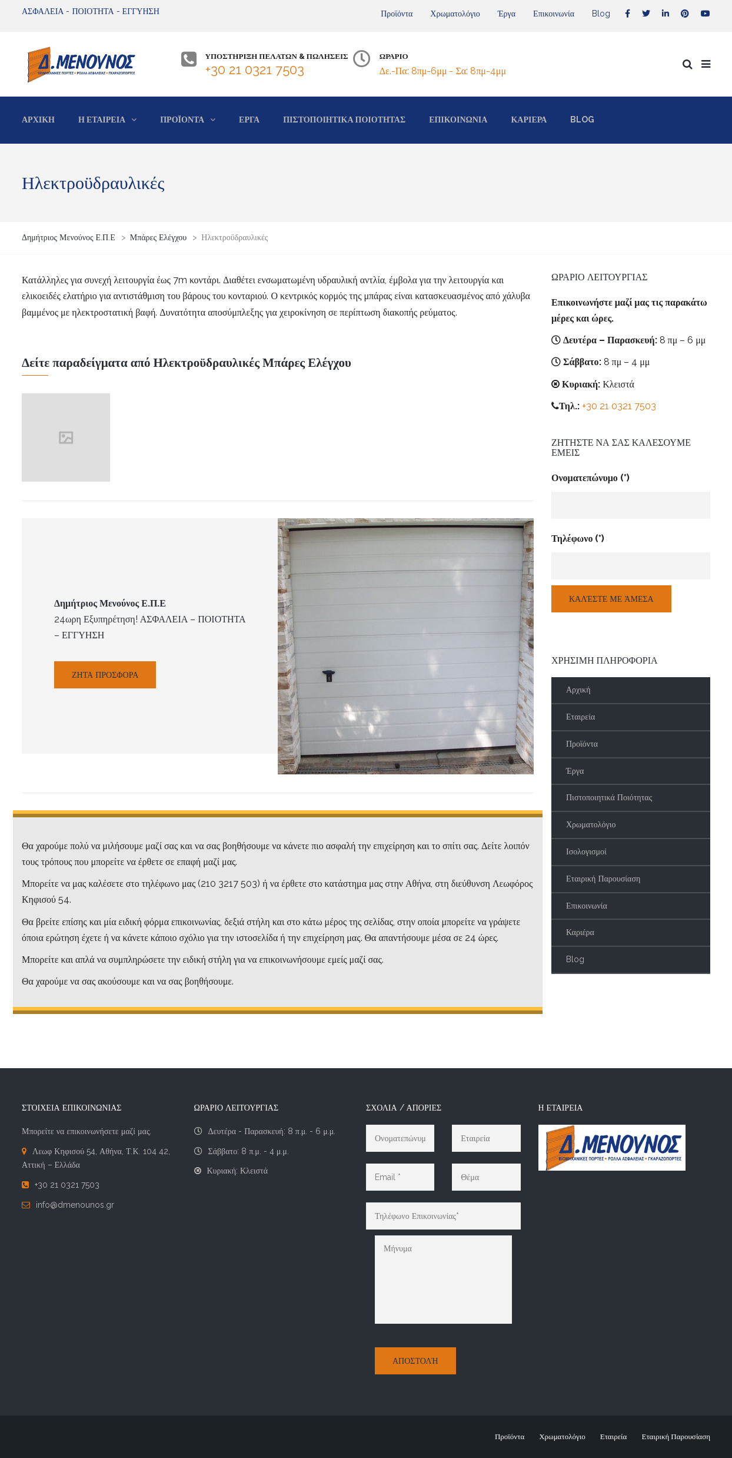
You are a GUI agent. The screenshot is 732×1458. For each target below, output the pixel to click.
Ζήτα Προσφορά (105, 675)
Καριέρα (580, 932)
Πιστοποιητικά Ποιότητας (609, 797)
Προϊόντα (396, 13)
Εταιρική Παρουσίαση (603, 878)
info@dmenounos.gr (75, 1205)
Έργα (506, 13)
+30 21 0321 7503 (254, 69)
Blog (601, 13)
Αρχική (578, 689)
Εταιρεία (580, 716)
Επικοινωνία (553, 13)
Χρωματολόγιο (455, 13)
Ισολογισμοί (586, 851)
